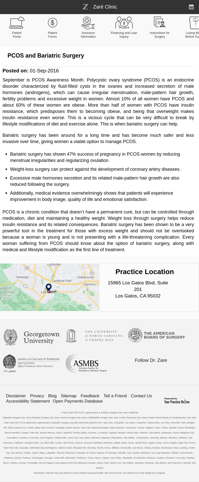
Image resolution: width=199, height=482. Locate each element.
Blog (52, 395)
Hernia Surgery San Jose (73, 417)
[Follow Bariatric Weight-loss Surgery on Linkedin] (158, 370)
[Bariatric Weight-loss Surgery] (100, 6)
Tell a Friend (115, 395)
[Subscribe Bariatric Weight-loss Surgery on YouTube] (168, 370)
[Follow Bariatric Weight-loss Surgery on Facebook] (137, 370)
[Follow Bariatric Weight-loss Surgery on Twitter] (147, 370)
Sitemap (68, 395)
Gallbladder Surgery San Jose (103, 417)
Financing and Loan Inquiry (124, 34)
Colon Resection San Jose (133, 417)
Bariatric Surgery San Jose (45, 417)
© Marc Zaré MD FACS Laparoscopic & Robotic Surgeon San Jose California (99, 412)
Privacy (37, 395)
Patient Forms (52, 34)
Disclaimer (16, 395)
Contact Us (141, 395)
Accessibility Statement (28, 401)
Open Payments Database (78, 401)
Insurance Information (88, 34)
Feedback (90, 395)
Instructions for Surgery (160, 34)
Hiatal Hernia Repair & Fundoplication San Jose (172, 417)
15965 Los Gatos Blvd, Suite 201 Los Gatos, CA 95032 (138, 289)
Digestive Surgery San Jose (17, 417)
